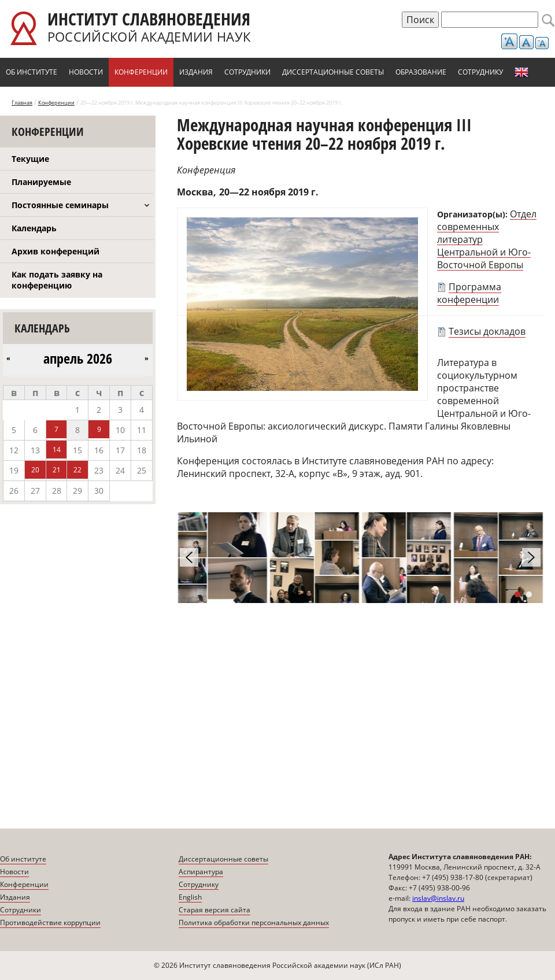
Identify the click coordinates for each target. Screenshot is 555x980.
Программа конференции (469, 293)
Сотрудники (247, 72)
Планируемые (41, 181)
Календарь (34, 228)
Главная (22, 102)
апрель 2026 (77, 358)
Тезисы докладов (487, 331)
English (521, 72)
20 (35, 470)
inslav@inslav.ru (438, 898)
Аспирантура (201, 872)
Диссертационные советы (333, 72)
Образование (420, 72)
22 (77, 470)
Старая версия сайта (214, 910)
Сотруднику (480, 72)
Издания (196, 72)
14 (57, 449)
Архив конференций (55, 251)
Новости (86, 72)
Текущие (30, 158)
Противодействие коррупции (50, 922)
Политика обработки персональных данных (254, 922)
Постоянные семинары (60, 204)
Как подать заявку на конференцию (57, 280)
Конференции (141, 72)
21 (57, 470)
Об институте (31, 72)
